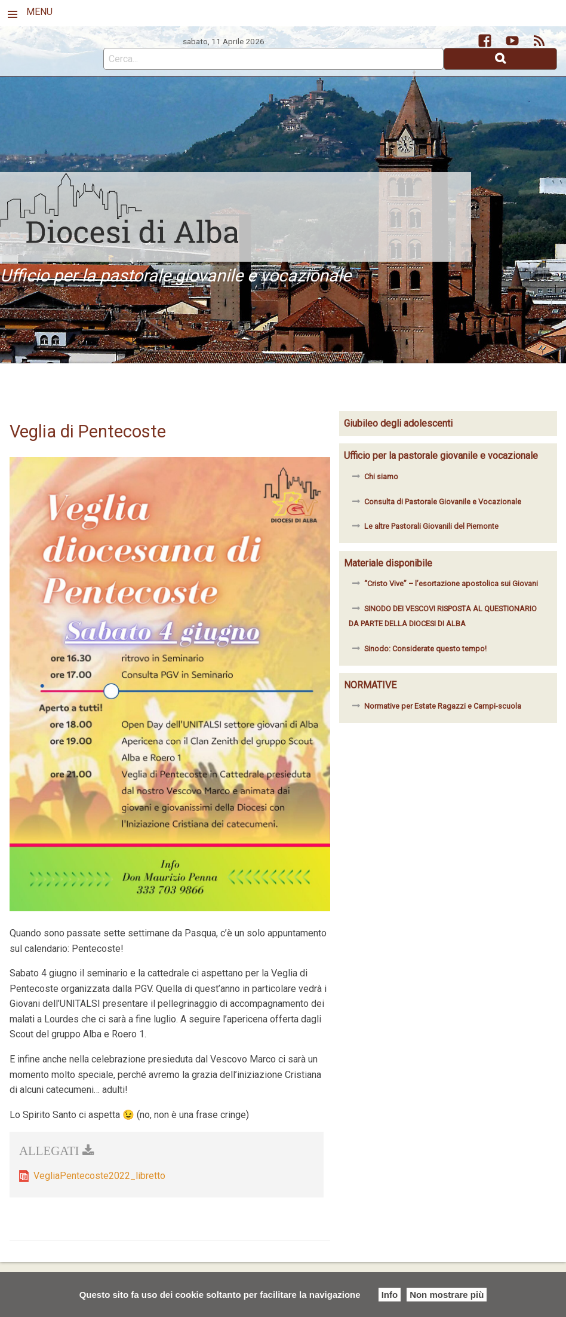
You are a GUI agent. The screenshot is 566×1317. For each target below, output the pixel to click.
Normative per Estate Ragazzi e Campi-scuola (442, 706)
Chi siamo (381, 476)
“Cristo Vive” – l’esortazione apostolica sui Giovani (451, 583)
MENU (39, 11)
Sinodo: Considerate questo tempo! (425, 648)
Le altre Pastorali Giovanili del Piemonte (431, 526)
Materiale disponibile (388, 563)
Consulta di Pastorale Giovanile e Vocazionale (442, 501)
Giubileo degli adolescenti (398, 423)
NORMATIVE (370, 685)
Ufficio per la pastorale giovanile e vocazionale (441, 455)
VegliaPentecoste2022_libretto (99, 1175)
